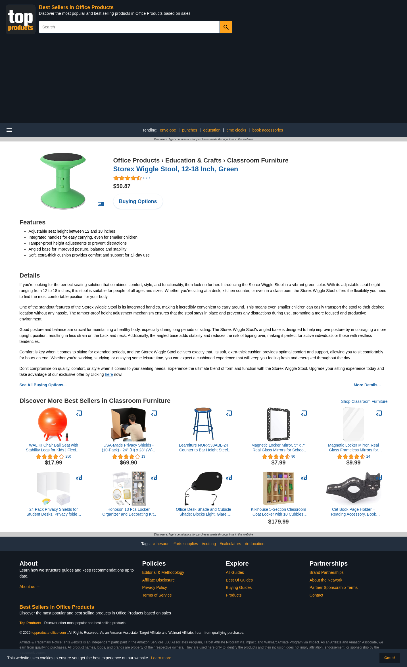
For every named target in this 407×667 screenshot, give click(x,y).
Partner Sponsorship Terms (334, 587)
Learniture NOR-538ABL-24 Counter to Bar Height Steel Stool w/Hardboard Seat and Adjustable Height (204, 448)
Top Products (31, 623)
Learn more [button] (161, 658)
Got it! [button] (389, 658)
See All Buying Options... (43, 385)
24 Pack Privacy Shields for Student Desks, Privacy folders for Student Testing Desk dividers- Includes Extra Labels (53, 512)
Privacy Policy (154, 587)
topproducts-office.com (49, 633)
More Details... (367, 385)
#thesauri (161, 543)
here (109, 374)
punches (189, 130)
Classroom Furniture (257, 160)
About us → (30, 586)
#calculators (230, 543)
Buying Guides (239, 587)
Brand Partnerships (327, 572)
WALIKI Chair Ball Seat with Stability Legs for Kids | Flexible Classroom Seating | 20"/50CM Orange (53, 448)
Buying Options (138, 201)
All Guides (235, 572)
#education (255, 543)
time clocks (236, 130)
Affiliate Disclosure (158, 580)
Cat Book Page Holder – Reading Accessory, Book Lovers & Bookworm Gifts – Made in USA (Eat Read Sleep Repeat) (353, 512)
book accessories (267, 130)
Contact (316, 595)
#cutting (209, 543)
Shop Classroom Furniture (364, 401)
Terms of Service (157, 595)
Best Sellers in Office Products (76, 7)
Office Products (136, 160)
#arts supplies (186, 543)
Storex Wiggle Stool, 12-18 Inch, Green (175, 169)
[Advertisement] (203, 80)
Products (233, 595)
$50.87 (122, 186)
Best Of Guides (239, 580)
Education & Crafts (193, 160)
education (212, 130)
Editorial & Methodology (163, 572)
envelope (168, 130)
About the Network (326, 580)
